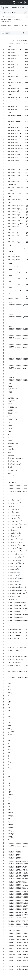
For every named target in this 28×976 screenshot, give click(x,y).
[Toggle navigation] (2, 2)
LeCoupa (6, 7)
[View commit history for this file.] (26, 25)
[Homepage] (14, 2)
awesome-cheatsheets (17, 7)
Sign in (21, 2)
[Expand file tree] (2, 17)
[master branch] (10, 17)
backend (17, 19)
